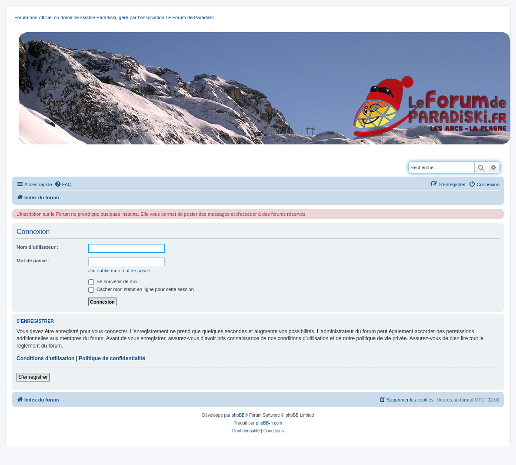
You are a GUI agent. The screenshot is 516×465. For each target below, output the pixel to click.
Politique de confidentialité (112, 358)
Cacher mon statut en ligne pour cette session (141, 289)
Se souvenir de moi (112, 281)
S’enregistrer (33, 377)
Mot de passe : (33, 260)
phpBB (238, 415)
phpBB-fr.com (269, 423)
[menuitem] (63, 184)
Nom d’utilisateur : (38, 247)
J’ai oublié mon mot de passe (119, 270)
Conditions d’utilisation (45, 358)
